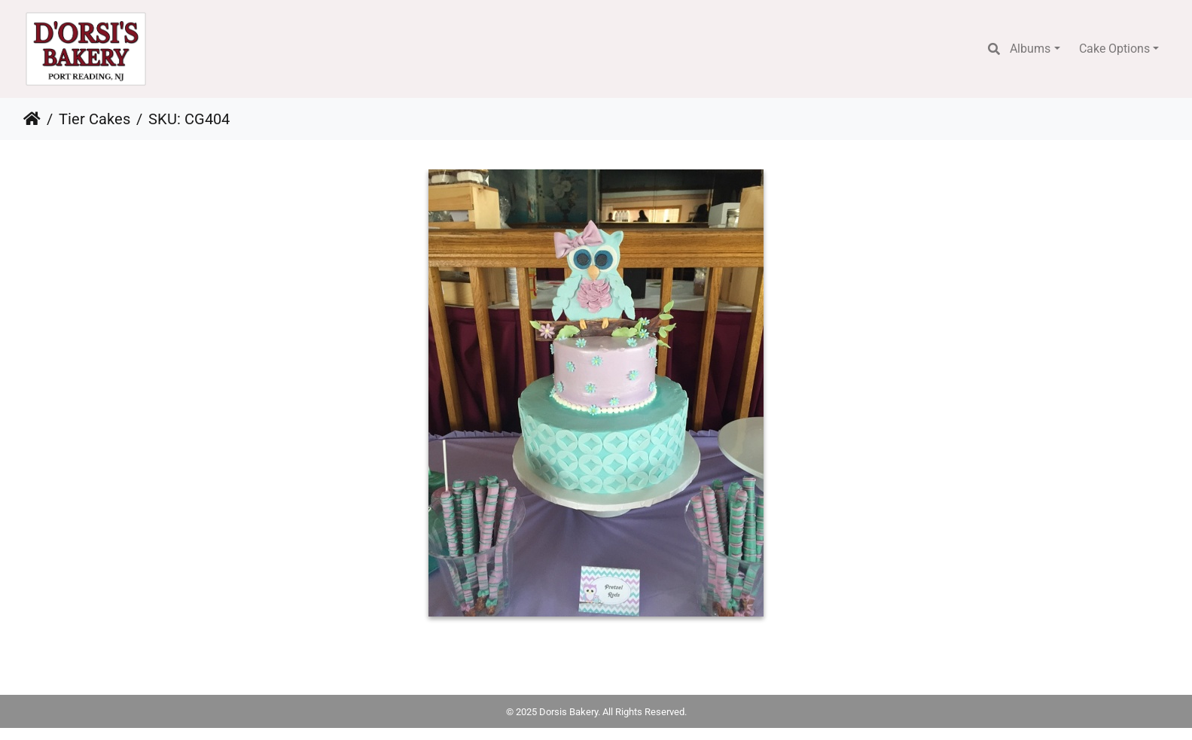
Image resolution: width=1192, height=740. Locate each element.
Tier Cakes (94, 119)
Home (32, 119)
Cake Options (1114, 48)
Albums (1030, 48)
